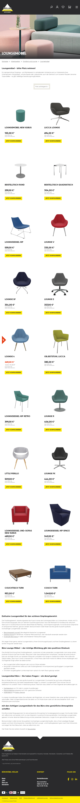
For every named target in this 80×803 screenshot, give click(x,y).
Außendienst (8, 692)
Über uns (5, 782)
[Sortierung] (41, 87)
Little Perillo (12, 474)
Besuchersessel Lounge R (12, 632)
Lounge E (49, 299)
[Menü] (76, 7)
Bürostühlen (32, 729)
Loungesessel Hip (14, 242)
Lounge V (49, 242)
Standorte (5, 784)
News (3, 778)
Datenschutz (13, 798)
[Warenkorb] (69, 7)
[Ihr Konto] (57, 7)
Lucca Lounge (52, 128)
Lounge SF (10, 299)
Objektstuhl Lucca (54, 357)
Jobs (3, 780)
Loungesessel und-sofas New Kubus (18, 532)
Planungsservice (9, 690)
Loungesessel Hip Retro (17, 416)
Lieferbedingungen (42, 798)
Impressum (5, 798)
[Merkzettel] (63, 7)
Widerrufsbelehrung (29, 798)
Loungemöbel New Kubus (18, 128)
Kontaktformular (42, 778)
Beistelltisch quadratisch (58, 185)
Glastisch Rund (9, 634)
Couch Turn (50, 588)
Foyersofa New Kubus (11, 636)
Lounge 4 (9, 357)
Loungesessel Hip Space (57, 531)
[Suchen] (51, 7)
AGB (20, 798)
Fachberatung (8, 688)
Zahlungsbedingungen (56, 798)
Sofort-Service (20, 692)
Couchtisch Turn (14, 588)
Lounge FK (49, 474)
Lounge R (49, 416)
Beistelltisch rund (15, 185)
